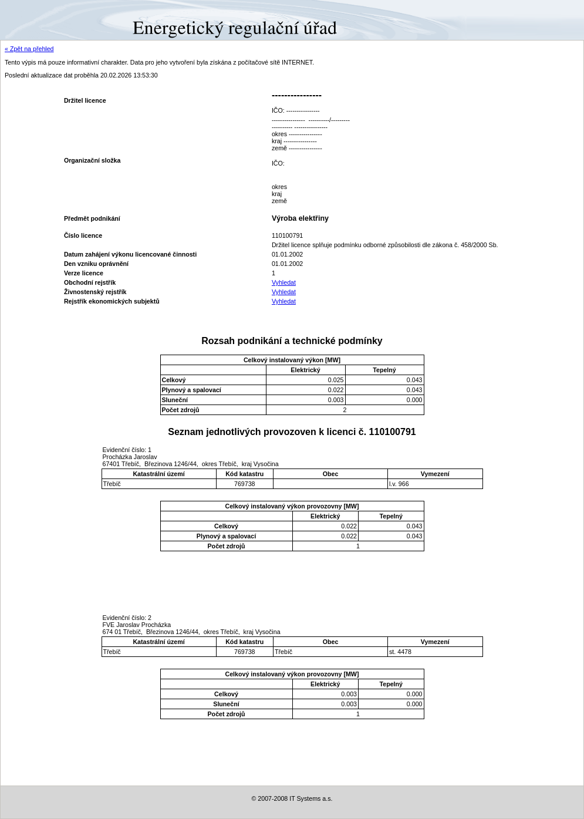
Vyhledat (284, 282)
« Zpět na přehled (29, 48)
